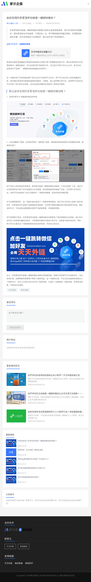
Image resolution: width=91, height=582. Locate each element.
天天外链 (12, 290)
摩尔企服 (24, 290)
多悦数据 (23, 546)
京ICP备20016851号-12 (49, 575)
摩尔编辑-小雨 (12, 23)
